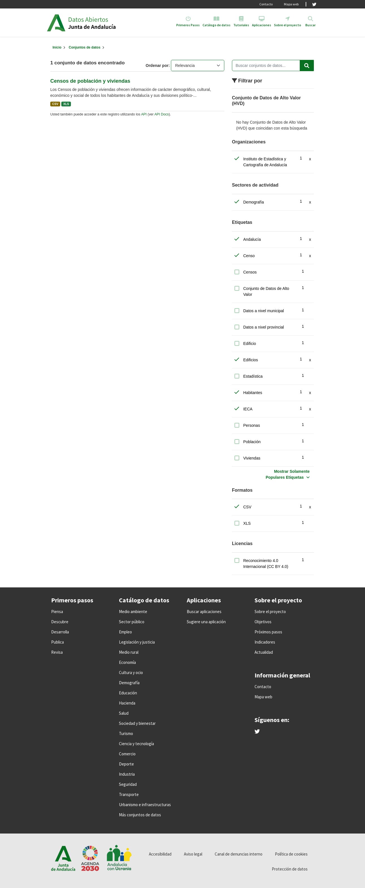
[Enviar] (307, 65)
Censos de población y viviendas (90, 81)
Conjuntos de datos (84, 47)
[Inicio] (57, 47)
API (144, 114)
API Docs (161, 114)
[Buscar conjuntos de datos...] (273, 65)
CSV (55, 104)
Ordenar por (157, 65)
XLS (66, 104)
